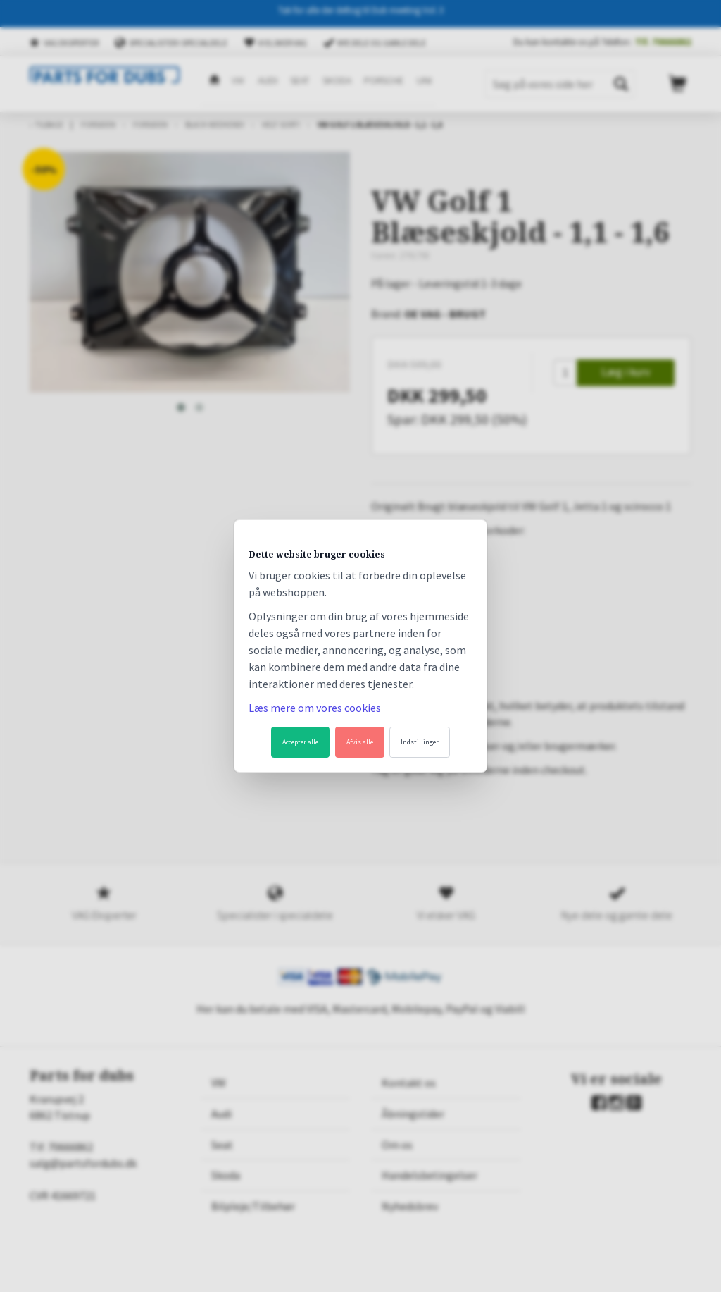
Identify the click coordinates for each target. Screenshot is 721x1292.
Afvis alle (359, 741)
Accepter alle (300, 741)
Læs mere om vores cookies (315, 708)
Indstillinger (420, 741)
